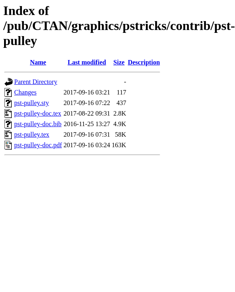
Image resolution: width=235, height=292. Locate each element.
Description (144, 62)
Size (119, 62)
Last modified (87, 62)
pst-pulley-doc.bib (38, 123)
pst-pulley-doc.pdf (38, 145)
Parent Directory (35, 81)
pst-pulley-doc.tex (37, 113)
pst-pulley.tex (31, 134)
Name (38, 62)
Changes (25, 92)
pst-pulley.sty (31, 102)
